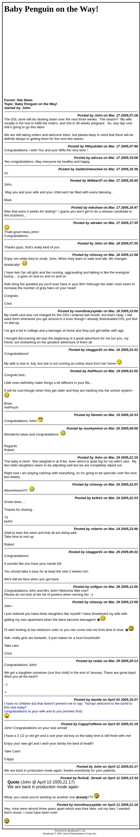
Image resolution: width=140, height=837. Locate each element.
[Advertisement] (20, 56)
